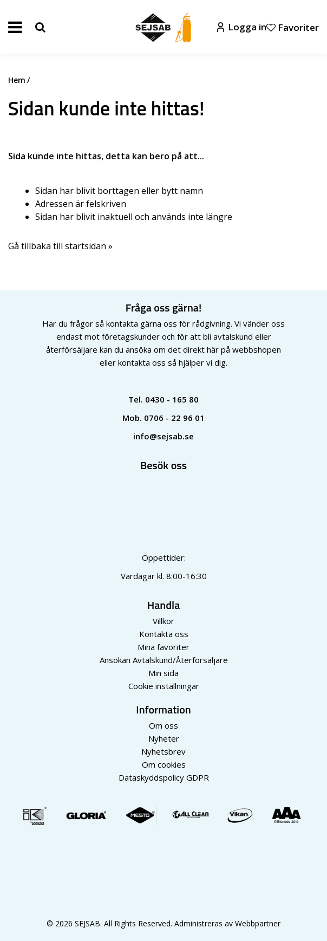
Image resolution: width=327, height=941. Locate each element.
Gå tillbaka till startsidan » (60, 246)
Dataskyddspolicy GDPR (164, 777)
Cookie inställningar (163, 685)
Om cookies (164, 764)
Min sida (163, 672)
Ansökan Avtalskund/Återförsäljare (164, 659)
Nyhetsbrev (163, 751)
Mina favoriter (163, 646)
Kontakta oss (163, 633)
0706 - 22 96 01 (174, 417)
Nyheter (163, 738)
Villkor (163, 620)
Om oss (163, 725)
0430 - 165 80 (172, 399)
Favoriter (292, 27)
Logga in (241, 27)
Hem (16, 80)
